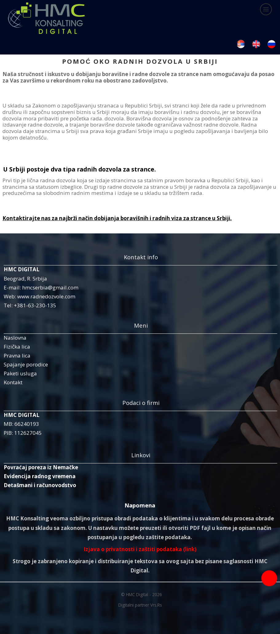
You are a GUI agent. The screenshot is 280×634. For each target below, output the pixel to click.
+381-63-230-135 (35, 305)
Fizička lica (17, 346)
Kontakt (13, 382)
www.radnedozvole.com (46, 296)
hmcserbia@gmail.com (50, 287)
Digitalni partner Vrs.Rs (140, 605)
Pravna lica (17, 355)
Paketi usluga (20, 373)
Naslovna (15, 337)
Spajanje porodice (26, 364)
